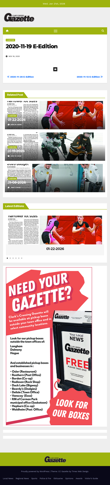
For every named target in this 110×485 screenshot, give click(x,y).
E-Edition (10, 40)
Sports (34, 478)
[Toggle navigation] (55, 31)
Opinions (69, 478)
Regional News (22, 478)
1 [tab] (7, 259)
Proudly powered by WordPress (35, 471)
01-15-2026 (16, 151)
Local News (8, 478)
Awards (79, 478)
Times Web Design (80, 471)
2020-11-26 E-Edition (20, 76)
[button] (103, 30)
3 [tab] (13, 259)
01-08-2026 (17, 182)
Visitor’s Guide (91, 478)
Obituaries (58, 478)
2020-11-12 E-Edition (90, 76)
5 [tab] (18, 259)
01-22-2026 (16, 120)
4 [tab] (16, 259)
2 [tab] (10, 259)
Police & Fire (45, 478)
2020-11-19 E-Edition (31, 46)
